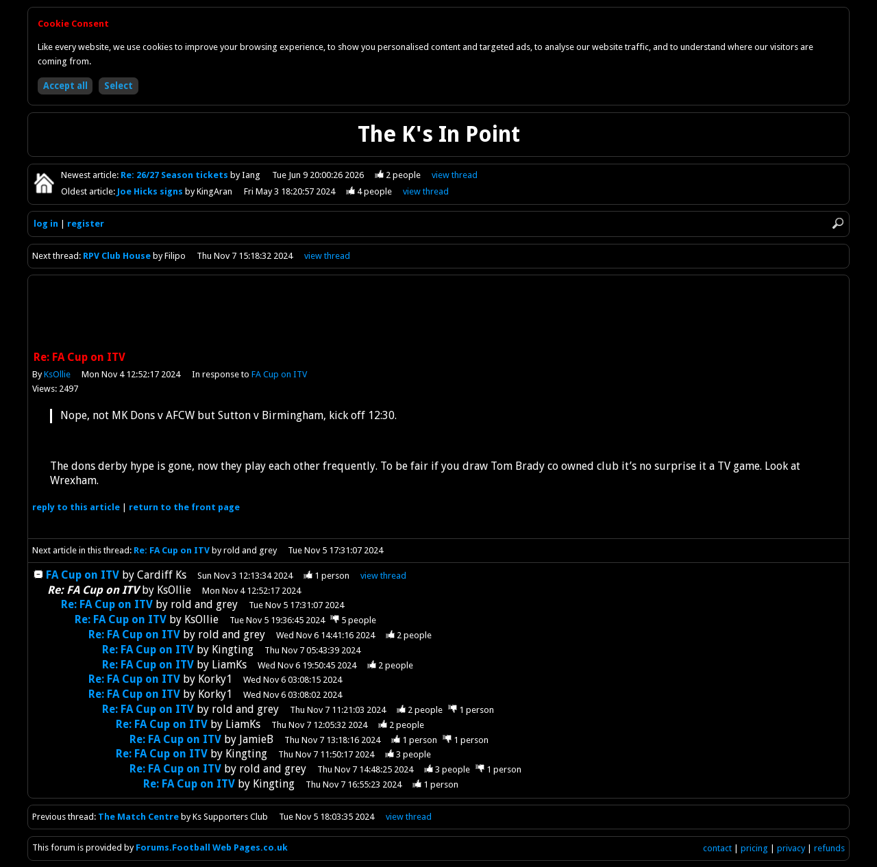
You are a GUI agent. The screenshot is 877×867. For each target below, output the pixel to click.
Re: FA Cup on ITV (172, 550)
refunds (829, 848)
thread (383, 575)
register (85, 223)
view (455, 175)
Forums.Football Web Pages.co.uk (212, 847)
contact (717, 848)
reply (76, 507)
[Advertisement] (438, 314)
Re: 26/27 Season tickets (175, 175)
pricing (754, 848)
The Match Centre (138, 817)
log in (46, 223)
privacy (791, 848)
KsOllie (57, 374)
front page (184, 507)
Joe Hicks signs (151, 191)
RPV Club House (117, 256)
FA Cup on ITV (279, 374)
